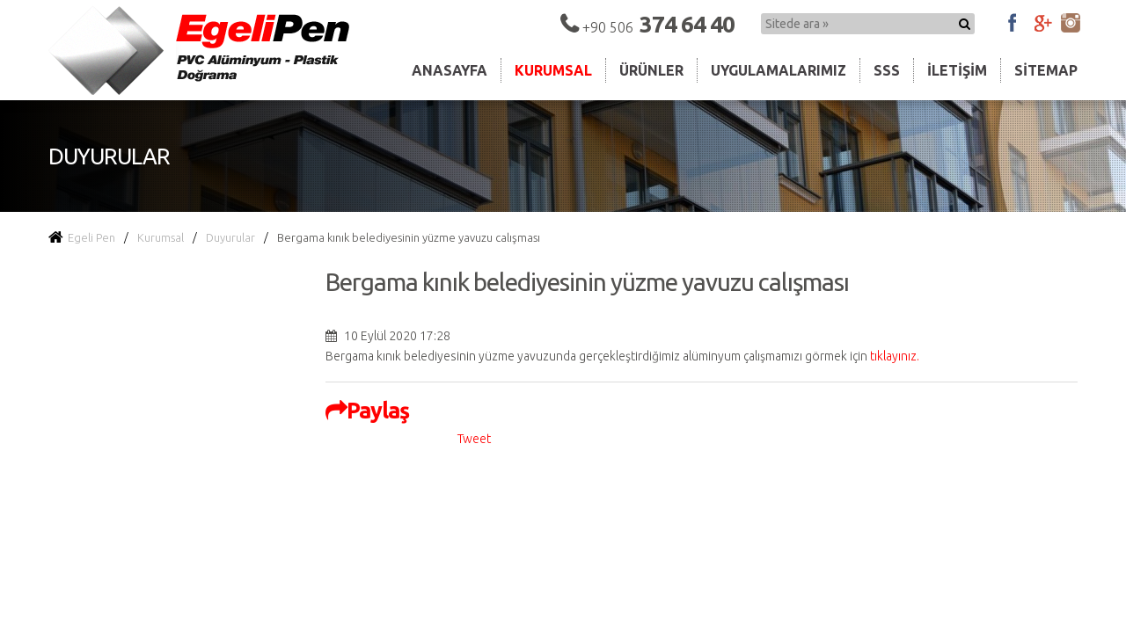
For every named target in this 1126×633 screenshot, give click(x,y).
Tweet (474, 439)
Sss (887, 70)
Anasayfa (449, 70)
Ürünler (651, 70)
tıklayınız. (894, 356)
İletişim (957, 70)
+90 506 (658, 27)
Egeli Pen (81, 237)
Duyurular (230, 237)
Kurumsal (553, 70)
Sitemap (1046, 70)
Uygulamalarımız (778, 70)
